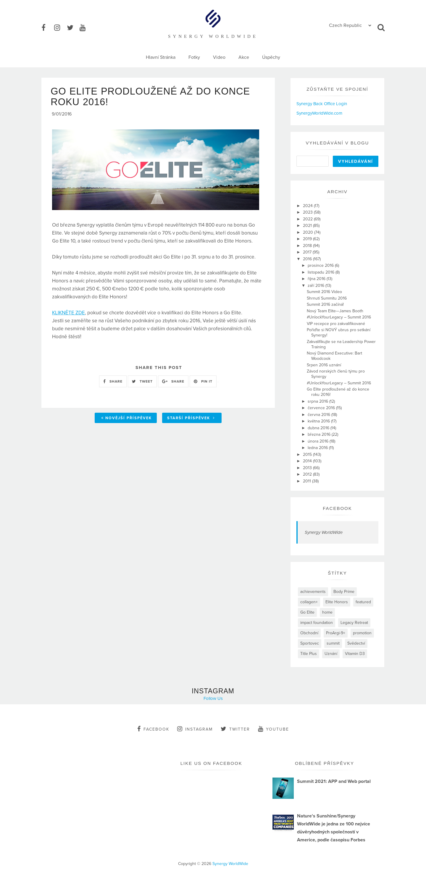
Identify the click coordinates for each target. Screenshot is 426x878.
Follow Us (213, 698)
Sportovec (309, 643)
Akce (243, 57)
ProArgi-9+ (335, 632)
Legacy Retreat (354, 622)
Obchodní (309, 632)
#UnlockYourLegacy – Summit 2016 (339, 317)
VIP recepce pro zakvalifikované (336, 323)
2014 (308, 461)
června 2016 (319, 414)
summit (333, 643)
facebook (153, 729)
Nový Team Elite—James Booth (335, 310)
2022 (308, 219)
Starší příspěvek (191, 419)
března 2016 (320, 434)
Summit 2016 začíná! (325, 304)
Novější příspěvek (126, 419)
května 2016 (319, 421)
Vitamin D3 (355, 653)
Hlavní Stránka (160, 57)
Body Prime (343, 591)
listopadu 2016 (321, 272)
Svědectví (356, 643)
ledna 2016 (318, 447)
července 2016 (322, 407)
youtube (273, 729)
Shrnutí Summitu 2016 (327, 298)
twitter (235, 729)
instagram (195, 729)
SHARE (112, 383)
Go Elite (307, 612)
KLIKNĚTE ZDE (68, 314)
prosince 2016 (321, 265)
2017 (308, 252)
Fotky (194, 57)
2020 (308, 232)
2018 (308, 245)
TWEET (142, 383)
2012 (308, 474)
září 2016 (316, 285)
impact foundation (316, 622)
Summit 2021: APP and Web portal (334, 781)
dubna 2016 (319, 427)
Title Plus (308, 653)
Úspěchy (271, 57)
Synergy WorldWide (324, 532)
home (327, 612)
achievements (313, 591)
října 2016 (317, 278)
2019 (308, 238)
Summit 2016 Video (324, 291)
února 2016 (319, 441)
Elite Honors (336, 601)
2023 (308, 212)
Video (219, 57)
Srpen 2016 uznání (324, 365)
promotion (362, 632)
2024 (308, 205)
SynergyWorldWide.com (319, 113)
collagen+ (309, 601)
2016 (308, 258)
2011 (307, 481)
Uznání (331, 653)
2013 (308, 467)
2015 (308, 454)
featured (363, 601)
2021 (308, 225)
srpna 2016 (318, 401)
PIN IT (203, 383)
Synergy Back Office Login (321, 103)
